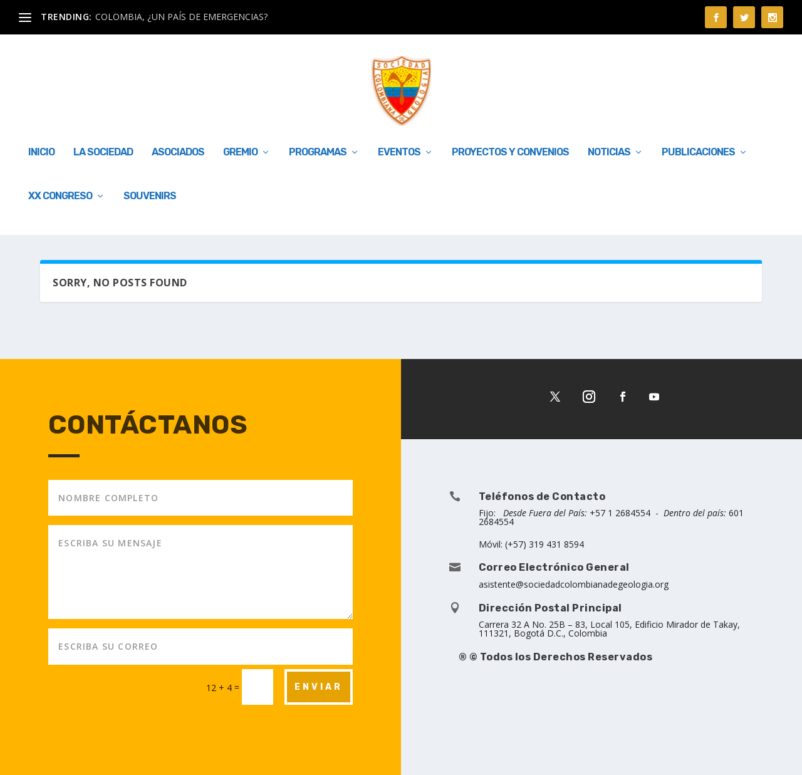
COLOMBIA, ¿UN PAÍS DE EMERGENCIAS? (181, 17)
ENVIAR (318, 687)
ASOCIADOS (178, 152)
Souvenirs (149, 196)
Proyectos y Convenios (510, 152)
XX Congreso (60, 196)
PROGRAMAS (317, 152)
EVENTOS (399, 152)
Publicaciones (698, 152)
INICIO (41, 152)
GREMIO (240, 152)
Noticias (609, 152)
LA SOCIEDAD (103, 152)
